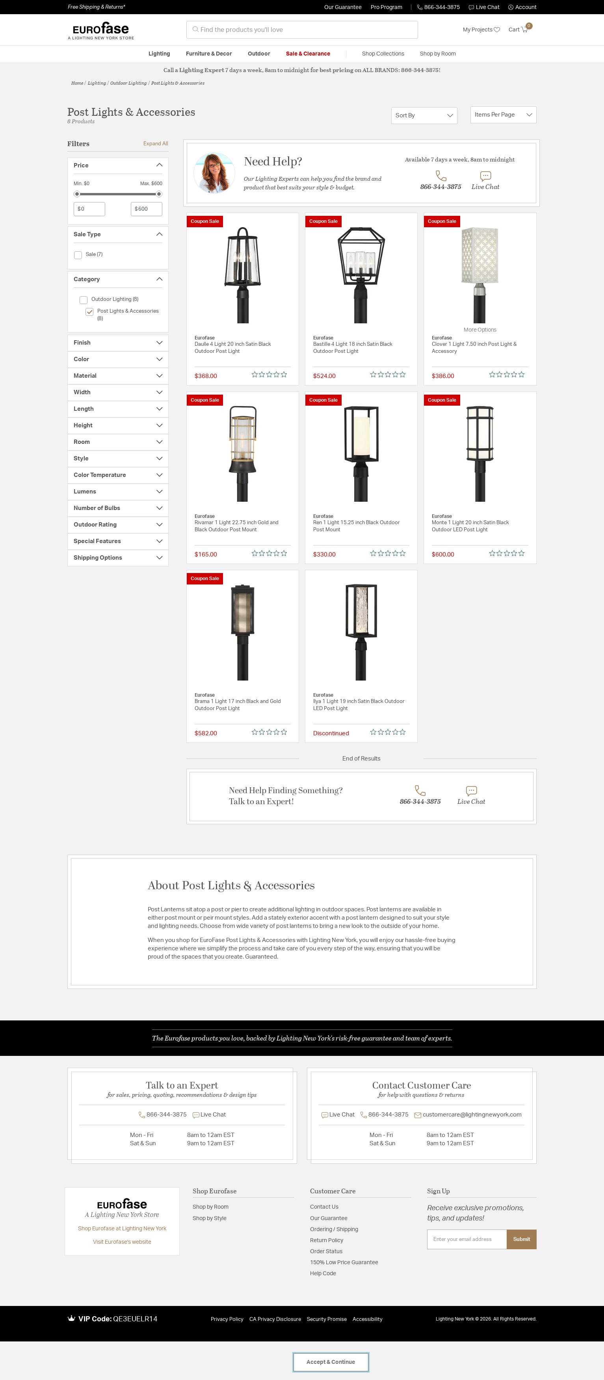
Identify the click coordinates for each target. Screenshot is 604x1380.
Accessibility (368, 1319)
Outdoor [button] (259, 54)
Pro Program (386, 7)
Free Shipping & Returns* (96, 7)
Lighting (97, 82)
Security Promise (327, 1319)
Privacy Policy (227, 1319)
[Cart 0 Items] (523, 30)
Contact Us (324, 1207)
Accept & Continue (331, 1362)
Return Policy (326, 1240)
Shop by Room (211, 1207)
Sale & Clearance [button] (308, 54)
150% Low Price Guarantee (344, 1262)
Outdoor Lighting (128, 82)
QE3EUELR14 (135, 1319)
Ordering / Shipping (334, 1229)
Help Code (323, 1273)
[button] (522, 7)
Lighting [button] (159, 54)
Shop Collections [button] (383, 54)
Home (77, 82)
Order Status (326, 1251)
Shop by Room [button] (438, 54)
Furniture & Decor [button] (209, 54)
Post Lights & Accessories (177, 82)
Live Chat (484, 7)
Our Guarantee (343, 7)
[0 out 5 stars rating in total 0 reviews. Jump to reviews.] (271, 374)
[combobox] (302, 30)
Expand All (155, 144)
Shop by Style (210, 1218)
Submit (521, 1239)
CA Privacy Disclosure (275, 1319)
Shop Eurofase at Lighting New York (122, 1229)
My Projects (481, 30)
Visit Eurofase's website (122, 1242)
